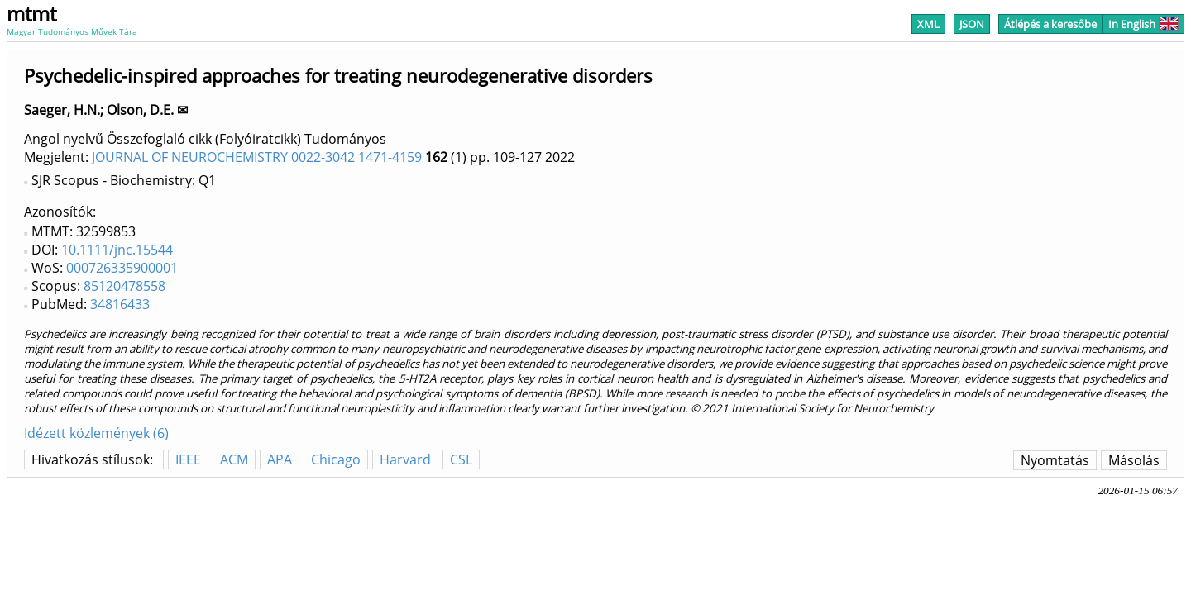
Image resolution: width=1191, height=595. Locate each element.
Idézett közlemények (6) (96, 433)
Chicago (336, 459)
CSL (461, 459)
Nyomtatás (1055, 460)
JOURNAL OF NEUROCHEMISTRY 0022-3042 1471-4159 (257, 157)
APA (279, 459)
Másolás (1134, 460)
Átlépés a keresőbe (1050, 24)
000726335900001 (122, 268)
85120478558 (124, 286)
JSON (971, 24)
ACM (234, 459)
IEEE (188, 459)
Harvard (405, 459)
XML (928, 24)
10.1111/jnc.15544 (117, 249)
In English (1143, 24)
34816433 (120, 304)
